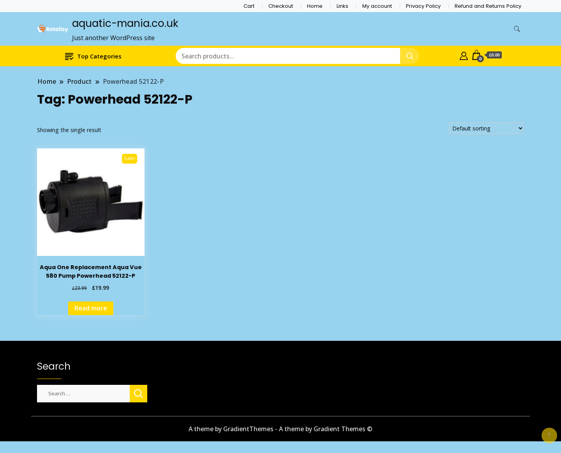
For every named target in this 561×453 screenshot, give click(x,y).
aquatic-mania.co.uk (125, 23)
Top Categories (93, 56)
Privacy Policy (423, 6)
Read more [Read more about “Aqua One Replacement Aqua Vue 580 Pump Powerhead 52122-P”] (90, 308)
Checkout (280, 6)
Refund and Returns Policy (488, 6)
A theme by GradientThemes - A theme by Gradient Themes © (280, 429)
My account (377, 6)
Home (315, 6)
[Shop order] (486, 128)
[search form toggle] (517, 29)
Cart (248, 6)
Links (342, 6)
